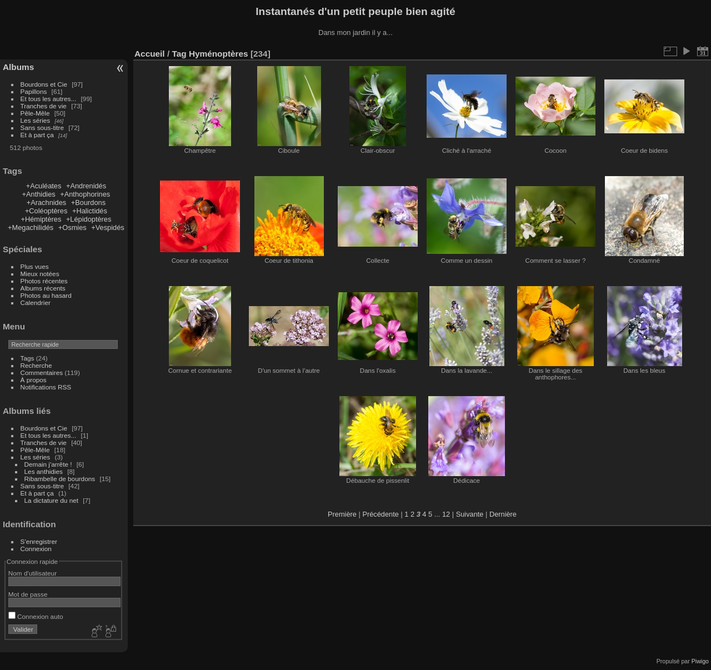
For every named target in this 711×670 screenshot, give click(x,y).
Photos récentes (44, 280)
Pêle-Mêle (35, 113)
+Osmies (72, 227)
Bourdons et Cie (44, 84)
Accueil (149, 53)
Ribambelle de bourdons (60, 478)
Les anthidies (43, 471)
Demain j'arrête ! (48, 464)
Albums (18, 67)
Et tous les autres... (49, 98)
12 (446, 514)
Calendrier (36, 302)
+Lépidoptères (88, 219)
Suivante (470, 514)
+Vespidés (107, 227)
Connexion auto (35, 616)
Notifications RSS (46, 387)
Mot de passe (28, 594)
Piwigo (700, 661)
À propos (34, 379)
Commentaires (42, 372)
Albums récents (43, 288)
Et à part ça (37, 134)
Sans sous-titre (42, 127)
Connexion (36, 548)
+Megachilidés (30, 227)
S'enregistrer (39, 541)
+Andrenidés (86, 186)
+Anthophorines (85, 194)
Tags (27, 358)
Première (342, 514)
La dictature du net (51, 500)
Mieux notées (40, 273)
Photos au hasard (46, 295)
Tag (179, 53)
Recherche (36, 365)
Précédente (380, 514)
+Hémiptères (41, 219)
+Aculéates (44, 186)
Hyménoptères (218, 53)
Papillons (34, 91)
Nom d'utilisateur (32, 573)
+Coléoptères (46, 211)
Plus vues (35, 266)
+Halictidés (89, 211)
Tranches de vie (44, 105)
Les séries (36, 120)
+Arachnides (47, 202)
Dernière (503, 514)
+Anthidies (39, 194)
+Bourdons (88, 202)
